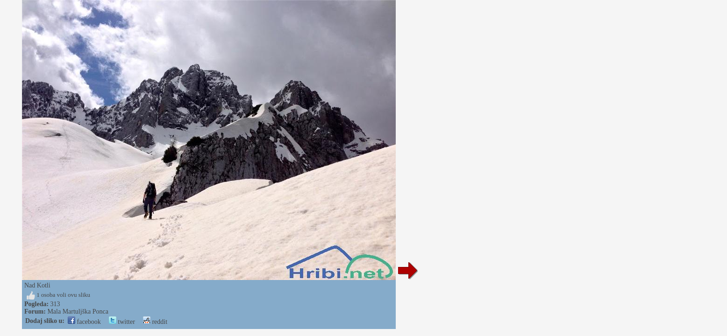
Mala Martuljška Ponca (77, 311)
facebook (84, 321)
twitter (122, 321)
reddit (155, 321)
